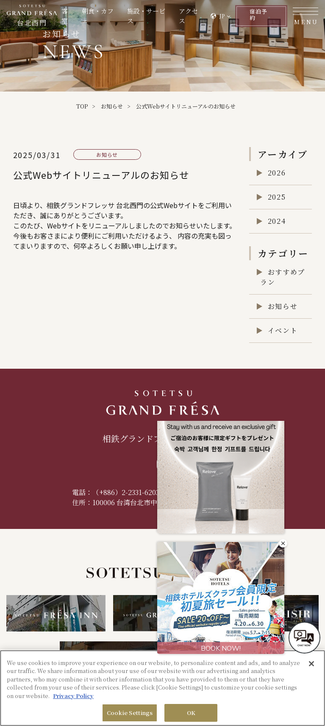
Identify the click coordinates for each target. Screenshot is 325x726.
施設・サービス (140, 17)
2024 (277, 221)
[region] (162, 688)
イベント (282, 330)
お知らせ (112, 106)
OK (191, 713)
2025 (277, 197)
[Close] (311, 663)
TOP (82, 106)
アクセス (178, 17)
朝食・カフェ (96, 17)
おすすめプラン (282, 277)
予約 (251, 18)
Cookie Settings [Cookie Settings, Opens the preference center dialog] (130, 713)
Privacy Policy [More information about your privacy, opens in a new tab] (73, 696)
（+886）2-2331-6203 (125, 492)
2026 (277, 173)
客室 (64, 17)
